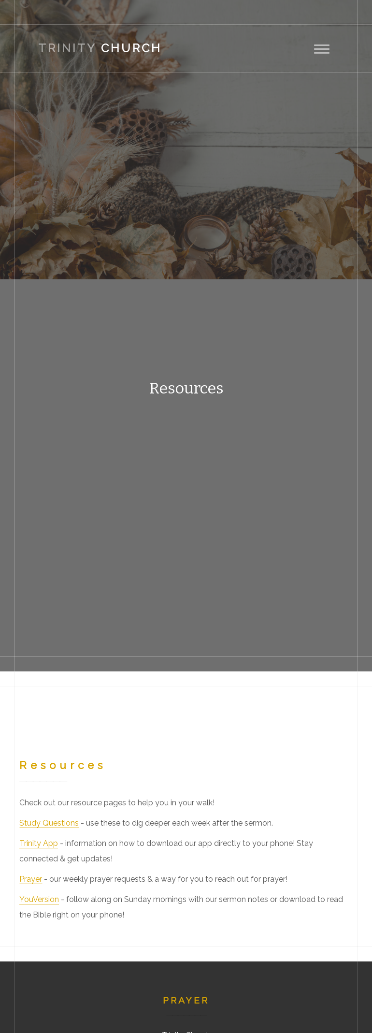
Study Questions (49, 823)
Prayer (30, 879)
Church (100, 48)
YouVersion (39, 899)
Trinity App (38, 843)
